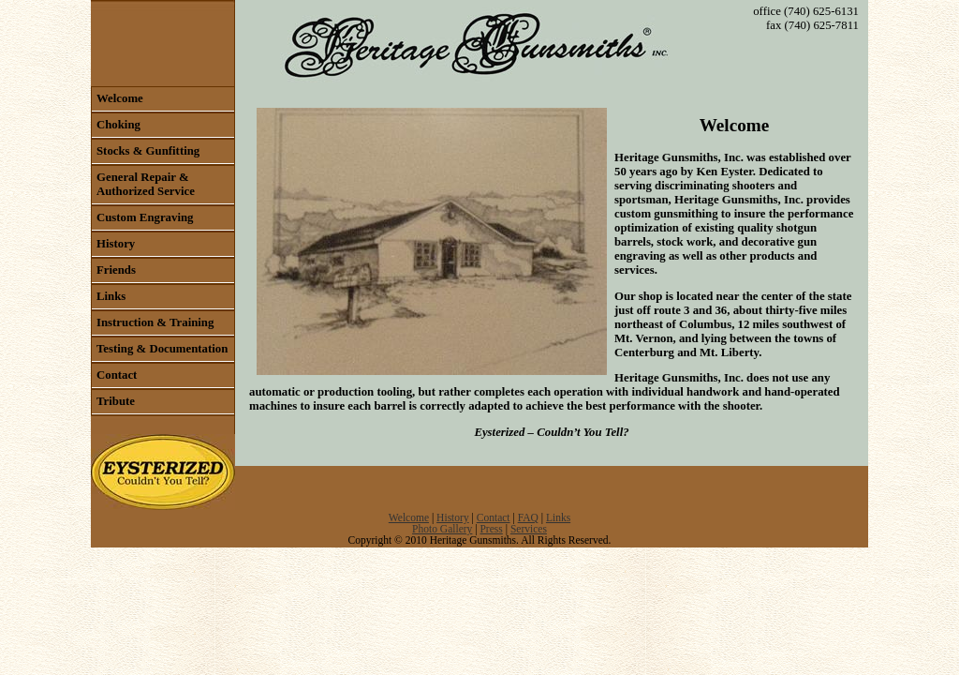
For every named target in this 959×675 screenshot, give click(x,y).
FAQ (528, 517)
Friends (116, 270)
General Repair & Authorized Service (145, 184)
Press (491, 528)
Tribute (115, 401)
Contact (116, 375)
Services (528, 528)
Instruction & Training (155, 322)
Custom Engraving (144, 217)
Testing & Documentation (162, 348)
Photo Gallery (442, 528)
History (115, 243)
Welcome (119, 98)
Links (110, 296)
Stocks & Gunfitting (147, 151)
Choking (118, 124)
